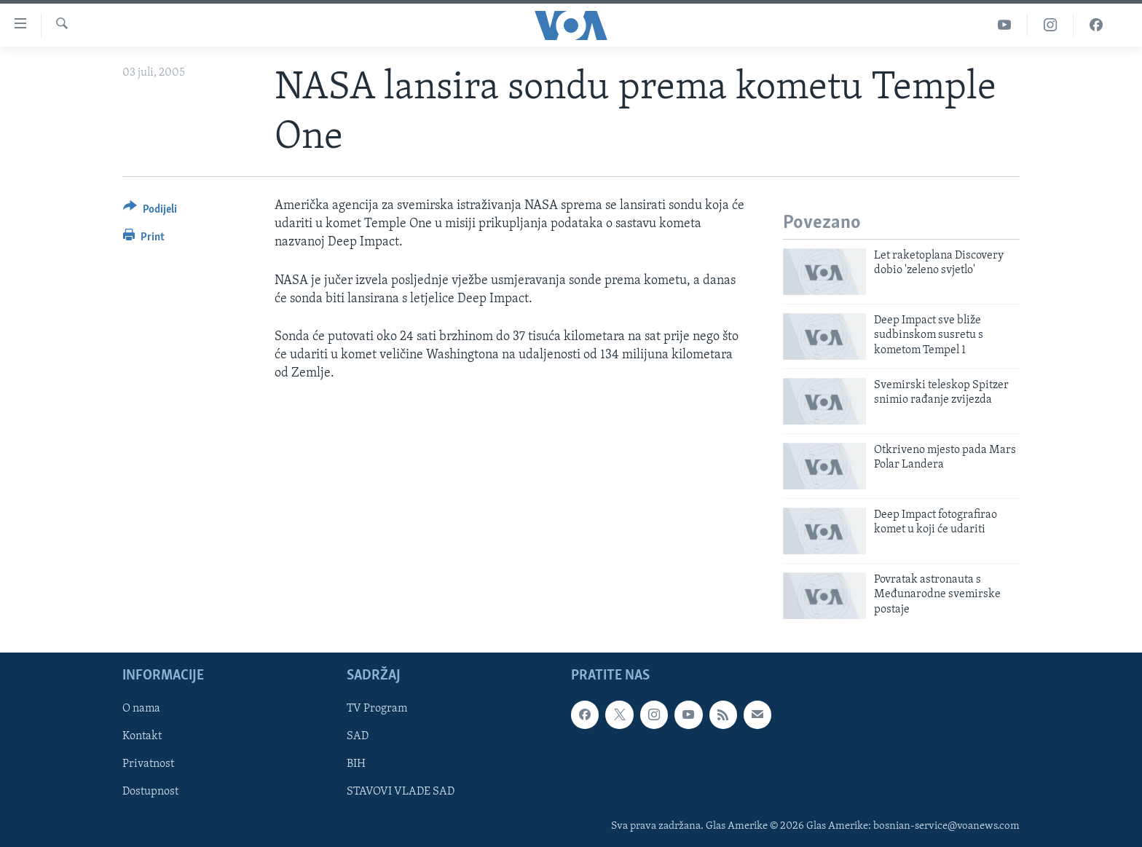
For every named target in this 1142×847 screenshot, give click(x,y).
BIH (356, 764)
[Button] (150, 211)
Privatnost (148, 764)
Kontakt (142, 736)
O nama (141, 708)
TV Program (377, 708)
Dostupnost (150, 791)
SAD (358, 736)
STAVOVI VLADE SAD (400, 791)
